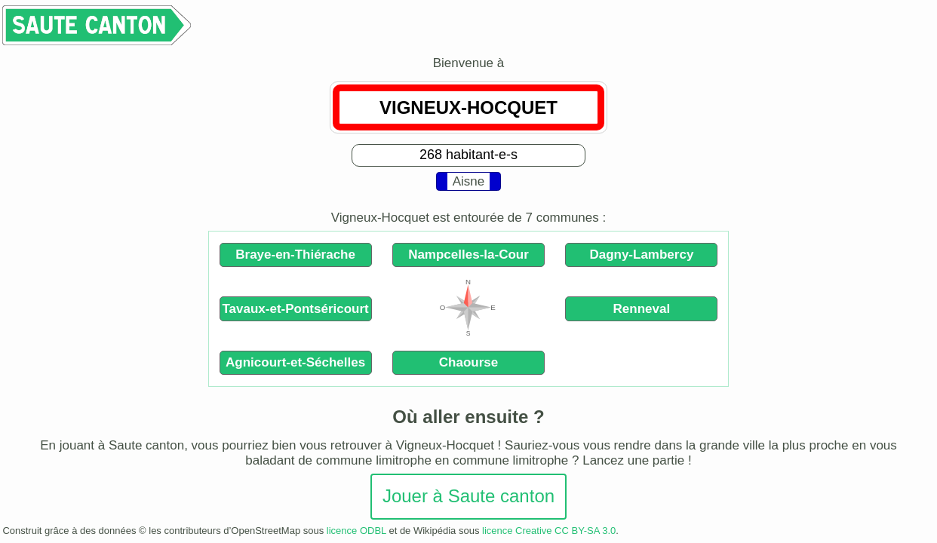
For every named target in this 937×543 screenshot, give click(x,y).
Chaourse (468, 362)
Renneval (642, 309)
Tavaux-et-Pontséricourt (295, 309)
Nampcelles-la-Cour (468, 254)
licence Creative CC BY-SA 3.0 (549, 530)
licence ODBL (356, 530)
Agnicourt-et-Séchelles (295, 362)
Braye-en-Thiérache (295, 254)
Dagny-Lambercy (641, 254)
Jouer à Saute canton (468, 496)
